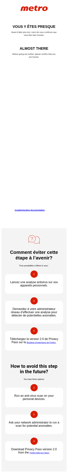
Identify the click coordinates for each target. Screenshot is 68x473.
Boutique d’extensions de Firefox (41, 342)
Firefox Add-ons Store (39, 453)
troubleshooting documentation (30, 210)
